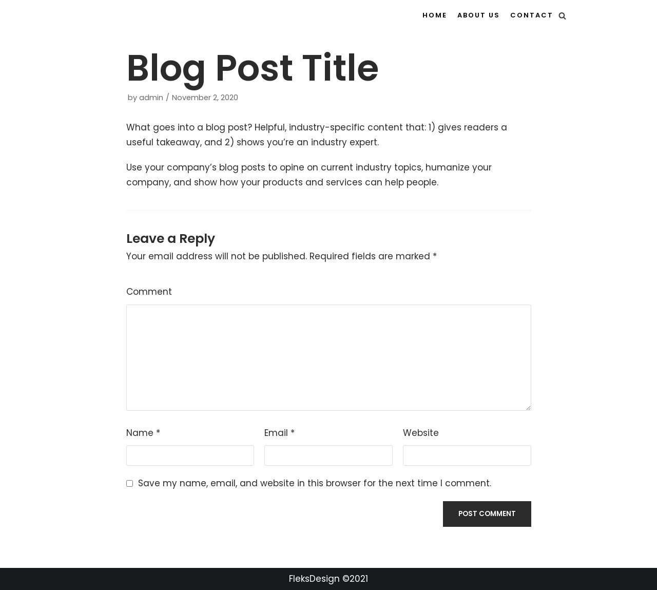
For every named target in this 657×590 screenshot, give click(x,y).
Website (421, 433)
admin (151, 97)
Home (434, 15)
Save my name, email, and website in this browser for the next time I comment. (314, 483)
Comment (149, 292)
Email (279, 433)
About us (478, 15)
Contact (531, 15)
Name (143, 433)
